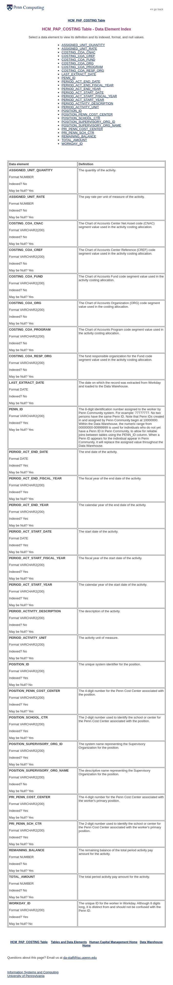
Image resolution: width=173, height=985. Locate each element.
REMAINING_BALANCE (79, 136)
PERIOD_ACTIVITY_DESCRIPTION (87, 103)
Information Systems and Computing (32, 972)
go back (158, 9)
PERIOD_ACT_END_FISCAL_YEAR (88, 85)
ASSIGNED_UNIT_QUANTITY (83, 45)
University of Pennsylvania (25, 976)
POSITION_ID (72, 111)
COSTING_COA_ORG (78, 63)
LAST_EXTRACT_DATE (79, 74)
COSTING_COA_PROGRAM (82, 67)
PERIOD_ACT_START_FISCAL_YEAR (89, 96)
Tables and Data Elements (69, 942)
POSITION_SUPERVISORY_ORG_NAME (91, 125)
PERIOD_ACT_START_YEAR (83, 100)
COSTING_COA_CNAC (79, 52)
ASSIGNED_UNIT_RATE (79, 48)
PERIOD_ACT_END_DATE (81, 81)
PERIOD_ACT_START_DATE (83, 92)
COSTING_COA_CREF (78, 56)
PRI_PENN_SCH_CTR (78, 132)
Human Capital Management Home (113, 942)
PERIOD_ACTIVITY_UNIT (80, 107)
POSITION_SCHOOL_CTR (81, 118)
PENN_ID (68, 78)
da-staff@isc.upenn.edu (80, 957)
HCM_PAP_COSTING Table (86, 20)
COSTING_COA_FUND (78, 59)
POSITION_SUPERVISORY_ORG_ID (88, 122)
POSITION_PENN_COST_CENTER (87, 114)
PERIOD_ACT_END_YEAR (81, 89)
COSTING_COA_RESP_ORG (83, 70)
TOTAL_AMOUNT (74, 140)
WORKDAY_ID (72, 143)
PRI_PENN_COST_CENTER (82, 129)
